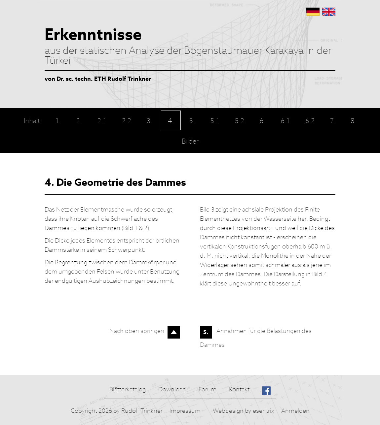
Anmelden (295, 410)
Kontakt (239, 389)
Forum (207, 389)
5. (206, 332)
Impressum (185, 410)
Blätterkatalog (127, 389)
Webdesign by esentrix (243, 410)
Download (172, 389)
